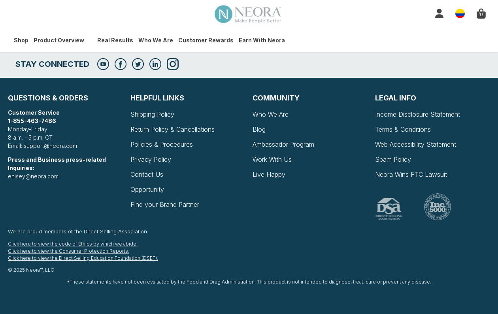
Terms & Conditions (403, 129)
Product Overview (59, 40)
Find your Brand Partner (164, 204)
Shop (21, 40)
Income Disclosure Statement (417, 114)
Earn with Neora (262, 40)
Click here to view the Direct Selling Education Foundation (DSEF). (83, 258)
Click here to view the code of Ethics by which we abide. (73, 244)
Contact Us (146, 174)
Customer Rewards (206, 40)
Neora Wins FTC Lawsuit (411, 174)
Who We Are (155, 40)
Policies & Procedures (161, 144)
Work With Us (272, 159)
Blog (259, 129)
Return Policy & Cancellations (172, 129)
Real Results (115, 40)
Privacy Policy (150, 159)
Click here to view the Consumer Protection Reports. (68, 251)
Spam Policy (393, 159)
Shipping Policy (152, 114)
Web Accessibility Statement (415, 144)
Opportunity (147, 189)
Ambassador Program (283, 144)
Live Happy (269, 174)
